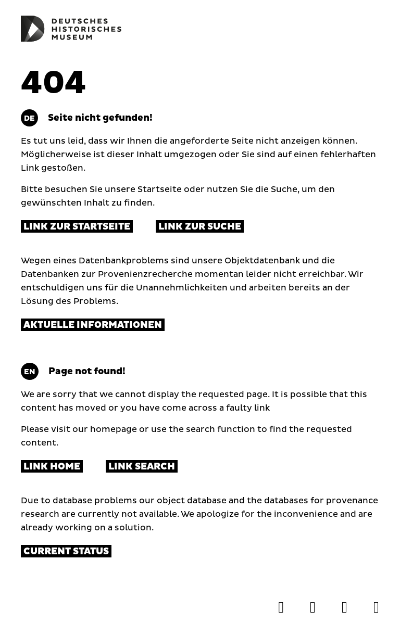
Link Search (141, 467)
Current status (66, 551)
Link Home (51, 467)
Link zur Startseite (76, 227)
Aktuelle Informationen (92, 325)
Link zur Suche (199, 227)
